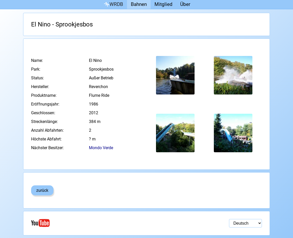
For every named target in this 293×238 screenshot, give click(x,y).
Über (185, 4)
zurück (42, 190)
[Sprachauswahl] (245, 223)
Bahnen (139, 4)
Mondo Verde (101, 147)
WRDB (113, 4)
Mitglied (163, 4)
